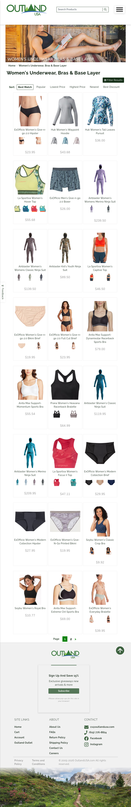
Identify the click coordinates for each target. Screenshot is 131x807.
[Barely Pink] (76, 140)
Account (19, 737)
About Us (54, 727)
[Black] (21, 140)
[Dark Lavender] (34, 482)
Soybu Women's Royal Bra (30, 608)
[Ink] (111, 482)
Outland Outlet (23, 742)
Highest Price (77, 87)
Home (12, 65)
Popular (41, 87)
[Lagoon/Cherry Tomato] (43, 209)
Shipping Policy (58, 742)
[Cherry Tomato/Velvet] (91, 277)
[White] (73, 345)
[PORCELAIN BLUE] (65, 140)
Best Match (25, 87)
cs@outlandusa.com (99, 727)
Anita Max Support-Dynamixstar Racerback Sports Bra (100, 338)
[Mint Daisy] (30, 277)
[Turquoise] (17, 482)
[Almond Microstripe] (73, 414)
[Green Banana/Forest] (17, 209)
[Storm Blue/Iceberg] (108, 277)
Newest (94, 87)
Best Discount (111, 87)
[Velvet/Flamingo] (56, 482)
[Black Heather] (56, 414)
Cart (16, 732)
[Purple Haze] (91, 209)
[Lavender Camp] (19, 277)
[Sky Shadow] (26, 482)
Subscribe (63, 691)
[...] (80, 9)
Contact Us (56, 748)
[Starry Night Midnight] (91, 551)
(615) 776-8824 (95, 732)
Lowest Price (57, 87)
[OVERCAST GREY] (54, 140)
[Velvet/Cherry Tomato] (34, 209)
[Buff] (38, 140)
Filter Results (113, 80)
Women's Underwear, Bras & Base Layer (43, 65)
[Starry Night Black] (108, 551)
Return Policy (57, 737)
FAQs (52, 732)
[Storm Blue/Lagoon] (26, 209)
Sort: (12, 87)
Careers (54, 753)
